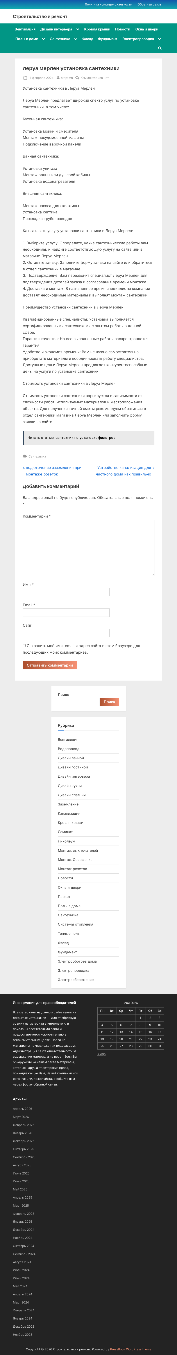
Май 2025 (20, 1189)
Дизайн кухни (70, 786)
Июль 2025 (21, 1173)
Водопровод (68, 749)
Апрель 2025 (22, 1197)
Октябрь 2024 (23, 1246)
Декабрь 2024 (23, 1229)
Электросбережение (76, 980)
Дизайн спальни (72, 795)
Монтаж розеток (72, 869)
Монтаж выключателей (78, 850)
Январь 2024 (22, 1318)
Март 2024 (21, 1302)
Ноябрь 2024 (22, 1238)
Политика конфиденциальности (108, 4)
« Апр (101, 1054)
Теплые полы (69, 933)
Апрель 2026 (22, 1108)
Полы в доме (26, 39)
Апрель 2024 (22, 1294)
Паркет (64, 896)
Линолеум (66, 841)
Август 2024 (22, 1262)
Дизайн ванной (71, 758)
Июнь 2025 (21, 1181)
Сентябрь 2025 (24, 1157)
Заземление (68, 804)
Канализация (69, 813)
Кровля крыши (97, 29)
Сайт (27, 625)
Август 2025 (22, 1165)
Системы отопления (75, 924)
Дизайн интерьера (56, 29)
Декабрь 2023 (23, 1326)
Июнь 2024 (21, 1278)
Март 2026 (21, 1117)
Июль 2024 (21, 1270)
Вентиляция (25, 29)
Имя (28, 584)
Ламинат (65, 832)
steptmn (67, 77)
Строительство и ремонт (40, 16)
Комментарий (37, 516)
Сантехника (60, 39)
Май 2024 (20, 1286)
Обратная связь (149, 4)
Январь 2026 (22, 1133)
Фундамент (107, 39)
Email (29, 605)
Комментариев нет (95, 77)
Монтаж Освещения (75, 859)
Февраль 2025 (23, 1213)
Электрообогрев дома (77, 961)
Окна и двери (146, 29)
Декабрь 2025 (23, 1141)
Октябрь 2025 (23, 1149)
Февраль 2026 (23, 1125)
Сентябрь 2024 (24, 1254)
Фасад (87, 39)
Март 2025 (21, 1205)
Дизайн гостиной (73, 767)
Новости (122, 29)
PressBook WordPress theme (130, 1349)
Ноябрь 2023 (22, 1334)
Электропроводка (138, 39)
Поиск (63, 694)
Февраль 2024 (23, 1310)
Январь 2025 (22, 1221)
